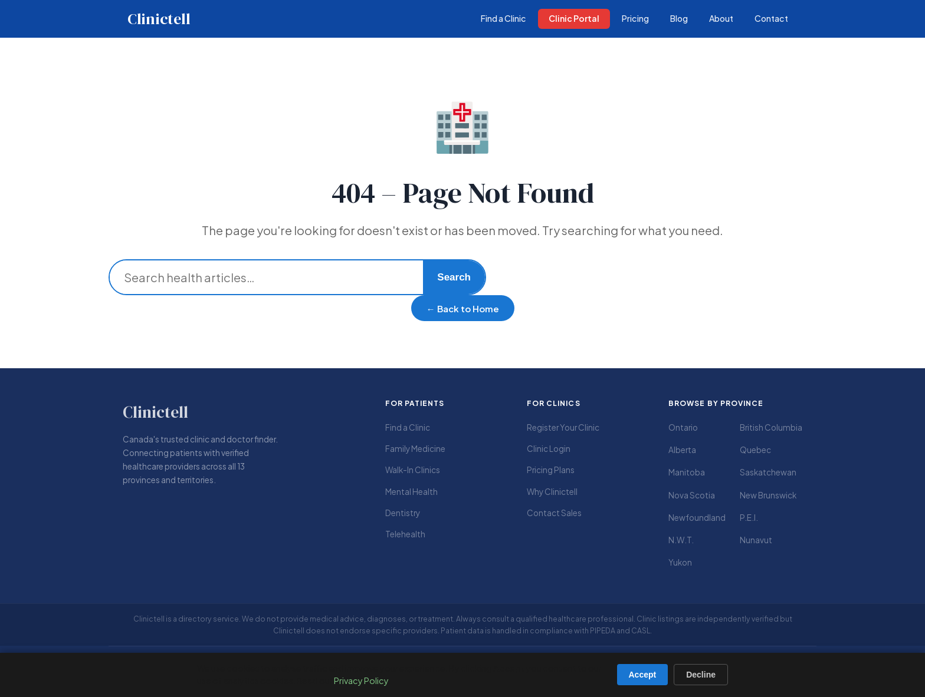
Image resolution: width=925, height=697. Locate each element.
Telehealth (405, 534)
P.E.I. (749, 518)
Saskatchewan (768, 472)
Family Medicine (415, 449)
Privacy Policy (361, 680)
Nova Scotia (691, 495)
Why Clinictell (552, 492)
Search (454, 277)
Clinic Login (548, 449)
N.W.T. (681, 540)
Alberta (682, 450)
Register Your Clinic (563, 427)
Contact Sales (554, 513)
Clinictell (158, 18)
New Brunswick (768, 495)
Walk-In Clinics (412, 470)
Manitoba (686, 472)
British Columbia (771, 427)
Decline (701, 674)
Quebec (755, 450)
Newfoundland (697, 518)
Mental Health (411, 492)
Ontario (683, 427)
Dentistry (402, 513)
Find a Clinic (407, 427)
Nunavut (756, 540)
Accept (643, 674)
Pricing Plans (551, 470)
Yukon (680, 562)
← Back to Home (463, 308)
